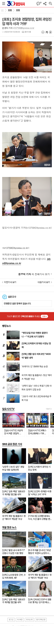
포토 (10, 10)
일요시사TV (8, 408)
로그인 (11, 620)
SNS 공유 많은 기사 (12, 444)
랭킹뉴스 (6, 325)
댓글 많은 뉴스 (9, 527)
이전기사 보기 (10, 282)
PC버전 (19, 620)
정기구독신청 (40, 620)
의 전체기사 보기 (34, 274)
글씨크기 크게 (50, 32)
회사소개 (29, 620)
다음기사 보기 (44, 282)
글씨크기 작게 (42, 32)
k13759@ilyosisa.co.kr (23, 28)
